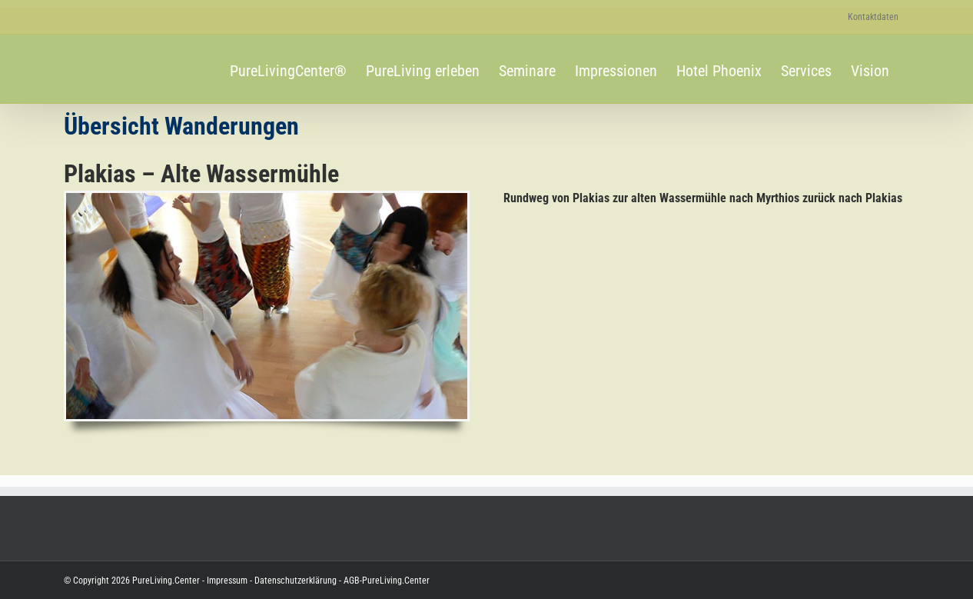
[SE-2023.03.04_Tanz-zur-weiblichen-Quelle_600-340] (266, 198)
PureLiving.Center (166, 580)
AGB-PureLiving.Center (385, 580)
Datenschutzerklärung (294, 580)
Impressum (227, 580)
